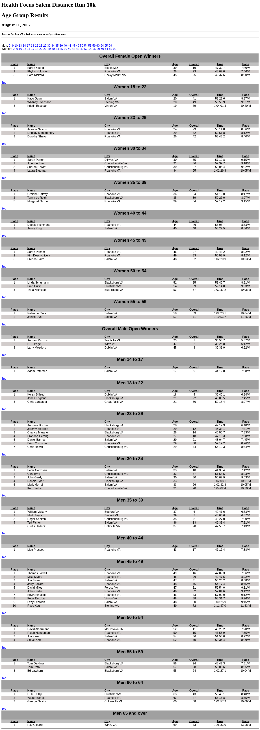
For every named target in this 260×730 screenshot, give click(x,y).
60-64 (100, 45)
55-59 (92, 45)
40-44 (67, 45)
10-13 (18, 45)
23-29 (42, 45)
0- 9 (11, 45)
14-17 (26, 45)
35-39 (59, 45)
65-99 (108, 45)
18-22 (34, 45)
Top (4, 82)
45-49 (75, 45)
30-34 (51, 45)
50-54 (83, 45)
